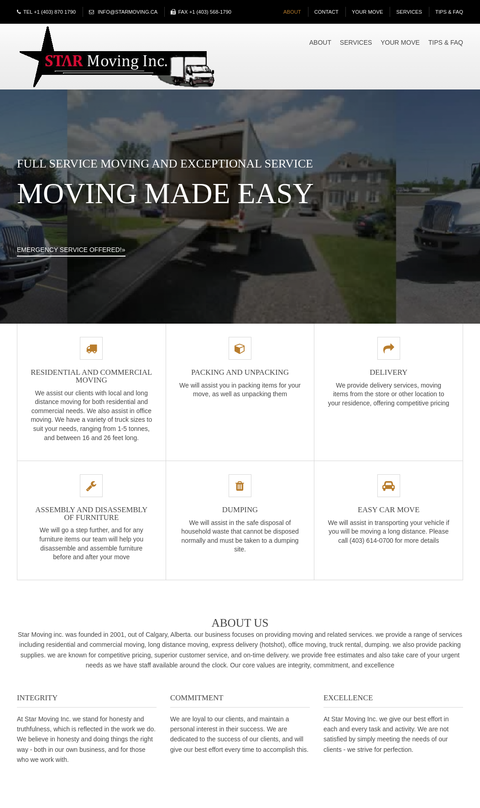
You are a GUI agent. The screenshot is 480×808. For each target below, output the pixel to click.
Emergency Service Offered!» (71, 249)
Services (409, 12)
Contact (326, 12)
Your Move (367, 12)
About (292, 12)
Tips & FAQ (449, 12)
